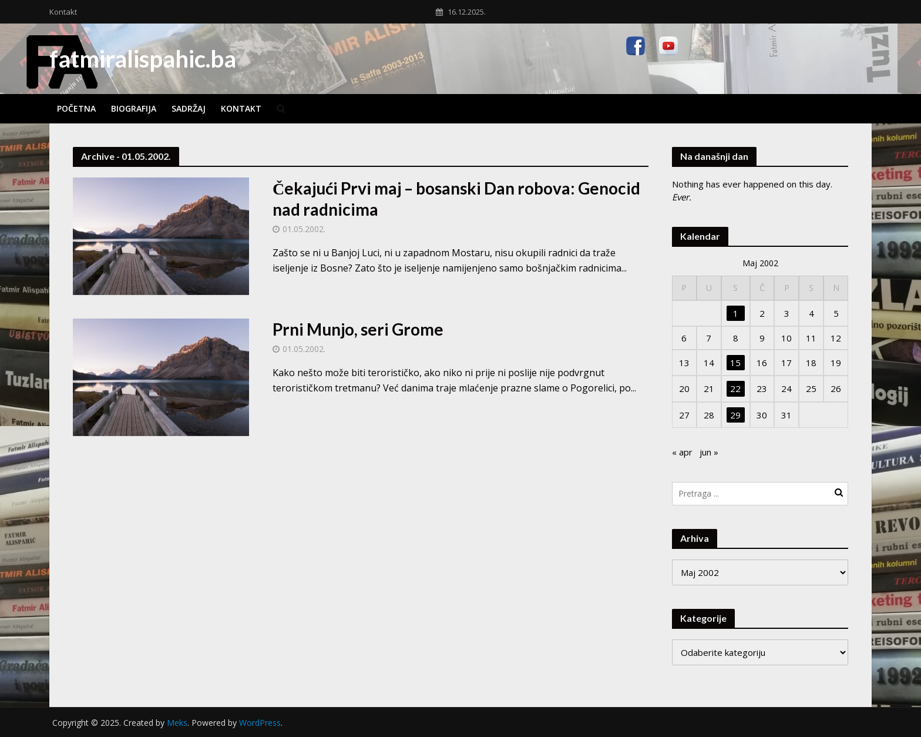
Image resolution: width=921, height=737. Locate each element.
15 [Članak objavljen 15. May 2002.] (735, 363)
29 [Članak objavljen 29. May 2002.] (735, 415)
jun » (709, 452)
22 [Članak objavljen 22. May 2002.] (735, 388)
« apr (682, 452)
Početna (76, 108)
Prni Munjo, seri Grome (358, 329)
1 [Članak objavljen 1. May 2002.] (735, 313)
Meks (177, 722)
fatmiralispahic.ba (142, 59)
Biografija (133, 108)
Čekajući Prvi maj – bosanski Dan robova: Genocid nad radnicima (456, 198)
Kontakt (63, 11)
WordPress (260, 722)
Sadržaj (189, 108)
